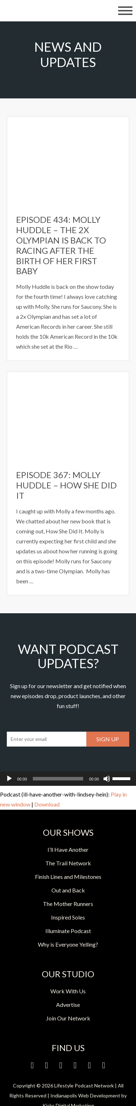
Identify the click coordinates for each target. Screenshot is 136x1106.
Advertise (68, 1004)
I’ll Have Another (68, 849)
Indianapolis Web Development (85, 1095)
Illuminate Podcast (68, 930)
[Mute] (106, 778)
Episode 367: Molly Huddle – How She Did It (66, 485)
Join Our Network (68, 1018)
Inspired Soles (68, 917)
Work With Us (68, 991)
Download (47, 804)
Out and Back (68, 890)
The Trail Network (68, 863)
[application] (68, 779)
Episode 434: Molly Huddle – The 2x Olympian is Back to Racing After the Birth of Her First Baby (61, 245)
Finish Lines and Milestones (68, 876)
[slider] (58, 778)
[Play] (9, 778)
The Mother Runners (68, 903)
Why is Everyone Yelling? (68, 944)
